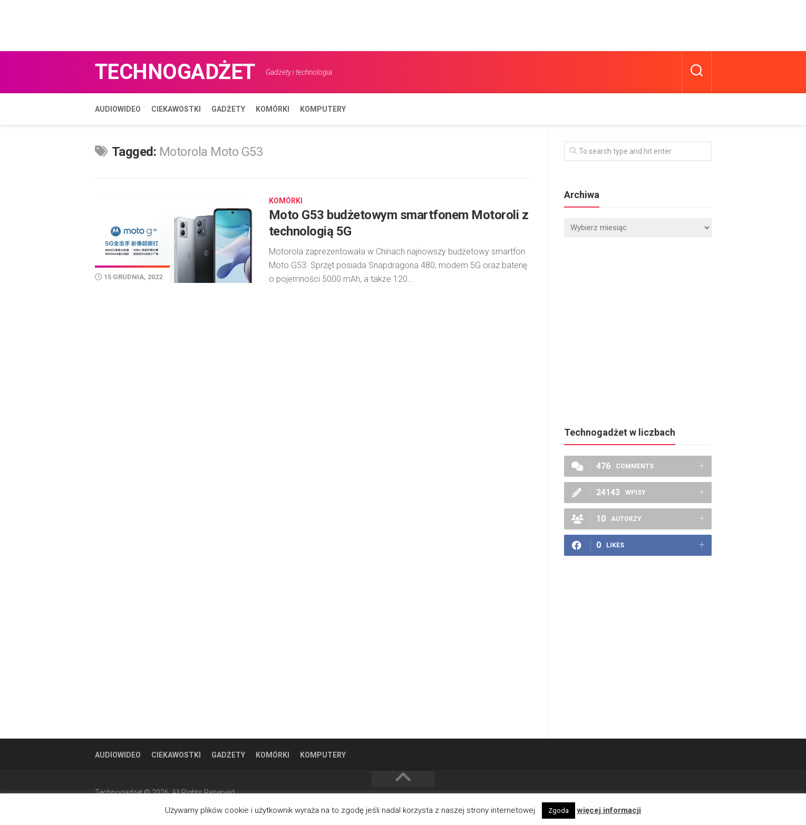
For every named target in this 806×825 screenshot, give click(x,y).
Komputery (323, 109)
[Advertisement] (192, 23)
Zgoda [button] (558, 810)
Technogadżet (175, 72)
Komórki (272, 109)
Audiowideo (118, 109)
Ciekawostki (176, 109)
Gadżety (228, 109)
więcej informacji (609, 810)
